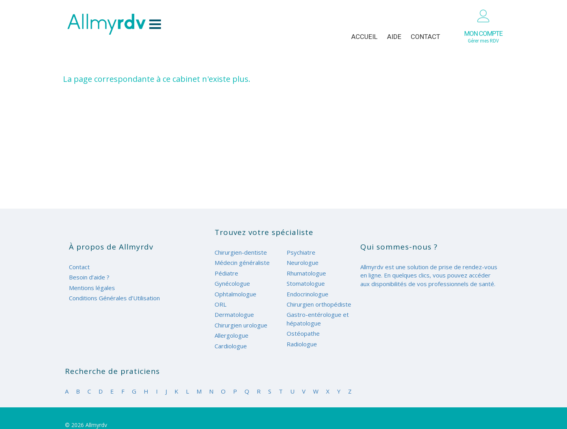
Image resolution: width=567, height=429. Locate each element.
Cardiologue (231, 346)
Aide (394, 37)
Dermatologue (234, 314)
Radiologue (302, 344)
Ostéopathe (303, 333)
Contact (425, 37)
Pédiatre (226, 273)
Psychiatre (301, 252)
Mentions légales (92, 288)
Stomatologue (306, 283)
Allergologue (231, 335)
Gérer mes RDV (483, 37)
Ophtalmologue (235, 294)
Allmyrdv (114, 24)
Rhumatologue (306, 273)
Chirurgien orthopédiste (319, 304)
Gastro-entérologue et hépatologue (318, 319)
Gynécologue (232, 283)
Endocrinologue (307, 294)
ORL (220, 304)
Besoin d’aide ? (89, 277)
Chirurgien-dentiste (241, 252)
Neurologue (303, 262)
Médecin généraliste (242, 262)
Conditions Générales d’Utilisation (114, 298)
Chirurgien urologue (241, 325)
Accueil (364, 37)
